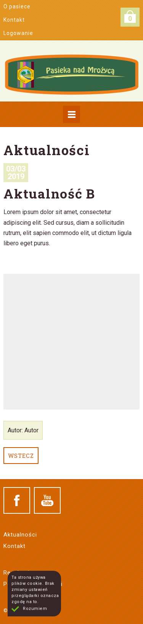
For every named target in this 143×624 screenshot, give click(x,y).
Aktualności (20, 534)
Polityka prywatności (33, 584)
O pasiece (17, 6)
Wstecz (21, 455)
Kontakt (14, 20)
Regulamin (18, 572)
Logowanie (18, 33)
